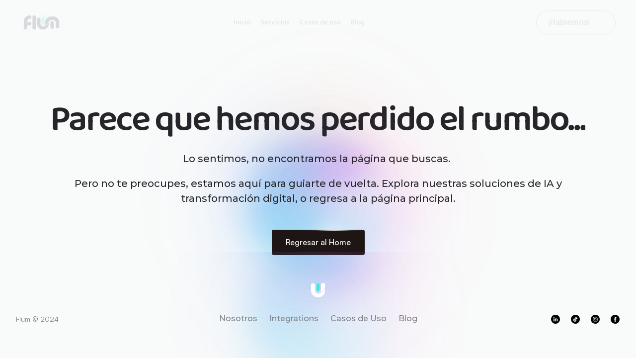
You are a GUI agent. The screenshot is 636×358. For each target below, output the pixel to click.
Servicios (275, 21)
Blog (357, 21)
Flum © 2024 (37, 319)
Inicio (242, 21)
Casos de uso (320, 21)
